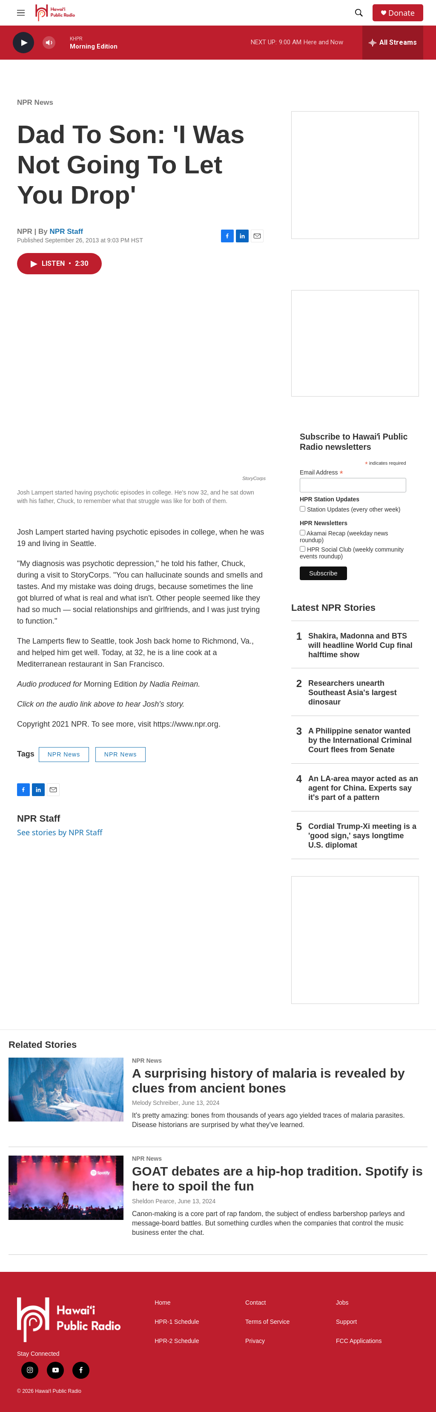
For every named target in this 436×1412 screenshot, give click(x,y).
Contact (255, 1303)
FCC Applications (359, 1341)
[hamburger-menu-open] (21, 12)
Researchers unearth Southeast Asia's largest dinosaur (352, 692)
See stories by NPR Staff (59, 832)
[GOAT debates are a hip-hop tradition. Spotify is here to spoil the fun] (66, 1187)
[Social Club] (355, 343)
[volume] (49, 42)
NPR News (35, 102)
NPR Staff (66, 231)
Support (346, 1322)
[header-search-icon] (359, 13)
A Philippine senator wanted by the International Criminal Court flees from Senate (360, 740)
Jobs (342, 1303)
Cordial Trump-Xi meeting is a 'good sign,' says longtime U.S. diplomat (362, 835)
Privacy (255, 1341)
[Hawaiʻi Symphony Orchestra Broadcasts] (355, 175)
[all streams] (392, 43)
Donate (401, 13)
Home (162, 1303)
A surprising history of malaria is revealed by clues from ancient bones (268, 1080)
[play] (23, 43)
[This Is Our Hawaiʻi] (355, 940)
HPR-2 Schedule (177, 1341)
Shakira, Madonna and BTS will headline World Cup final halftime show (360, 645)
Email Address (321, 473)
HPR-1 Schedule (177, 1322)
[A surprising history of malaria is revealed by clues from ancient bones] (66, 1090)
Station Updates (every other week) (352, 509)
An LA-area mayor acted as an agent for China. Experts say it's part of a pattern (363, 788)
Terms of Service (267, 1322)
